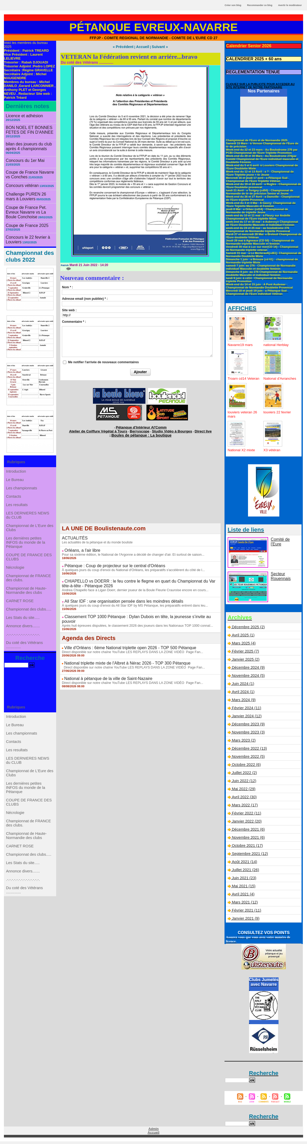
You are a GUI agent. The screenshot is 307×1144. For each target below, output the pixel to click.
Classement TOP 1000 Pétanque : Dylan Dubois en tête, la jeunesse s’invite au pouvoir (135, 611)
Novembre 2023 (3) (247, 735)
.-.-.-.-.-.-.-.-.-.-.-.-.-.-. (23, 657)
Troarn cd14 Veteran (237, 379)
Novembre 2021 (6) (247, 840)
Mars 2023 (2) (243, 743)
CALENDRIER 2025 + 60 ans (250, 58)
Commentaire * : (74, 321)
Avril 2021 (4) (242, 897)
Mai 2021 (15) (243, 889)
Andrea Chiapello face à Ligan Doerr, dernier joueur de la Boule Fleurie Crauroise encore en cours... (131, 585)
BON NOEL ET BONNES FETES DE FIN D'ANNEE (27, 126)
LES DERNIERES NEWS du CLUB (27, 515)
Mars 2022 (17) (244, 808)
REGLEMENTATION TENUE (249, 71)
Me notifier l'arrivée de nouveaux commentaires (103, 361)
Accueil (142, 46)
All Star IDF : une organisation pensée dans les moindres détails (116, 596)
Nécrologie (16, 575)
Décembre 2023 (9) (247, 727)
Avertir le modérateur (290, 5)
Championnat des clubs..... (28, 625)
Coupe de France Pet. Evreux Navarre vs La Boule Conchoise (30, 202)
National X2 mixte (242, 452)
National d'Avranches (273, 379)
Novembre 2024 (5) (247, 678)
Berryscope (139, 429)
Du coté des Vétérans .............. (24, 669)
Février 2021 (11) (246, 913)
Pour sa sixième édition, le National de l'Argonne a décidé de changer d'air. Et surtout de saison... (129, 551)
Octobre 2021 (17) (247, 848)
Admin (153, 1131)
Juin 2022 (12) (243, 783)
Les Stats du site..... (23, 636)
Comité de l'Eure (284, 542)
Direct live (192, 429)
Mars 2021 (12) (244, 905)
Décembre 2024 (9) (247, 670)
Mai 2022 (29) (243, 791)
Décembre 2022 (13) (248, 751)
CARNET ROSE (20, 615)
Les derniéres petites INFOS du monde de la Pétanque (25, 546)
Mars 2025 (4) (243, 646)
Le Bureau (15, 471)
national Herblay (276, 343)
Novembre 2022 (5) (247, 759)
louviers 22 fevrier (277, 415)
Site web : (69, 310)
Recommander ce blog (260, 5)
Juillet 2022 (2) (244, 775)
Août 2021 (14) (244, 864)
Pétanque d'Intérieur (141, 426)
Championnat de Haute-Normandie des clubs (26, 602)
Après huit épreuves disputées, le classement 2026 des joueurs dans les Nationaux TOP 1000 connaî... (133, 615)
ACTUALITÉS (73, 535)
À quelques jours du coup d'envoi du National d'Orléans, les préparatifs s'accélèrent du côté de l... (129, 566)
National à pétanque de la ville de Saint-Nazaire (102, 666)
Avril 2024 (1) (242, 694)
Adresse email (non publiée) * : (85, 298)
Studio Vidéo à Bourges (166, 429)
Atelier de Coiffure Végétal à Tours (105, 429)
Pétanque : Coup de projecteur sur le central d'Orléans (108, 562)
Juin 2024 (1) (242, 686)
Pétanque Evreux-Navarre (153, 27)
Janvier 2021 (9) (245, 921)
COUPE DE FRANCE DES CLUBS (29, 563)
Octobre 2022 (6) (245, 767)
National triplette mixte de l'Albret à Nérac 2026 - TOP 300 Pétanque (119, 651)
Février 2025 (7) (245, 654)
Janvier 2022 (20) (246, 824)
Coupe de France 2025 (24, 215)
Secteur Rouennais (279, 578)
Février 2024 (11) (246, 710)
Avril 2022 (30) (243, 799)
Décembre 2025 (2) (247, 629)
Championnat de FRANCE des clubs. (28, 588)
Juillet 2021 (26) (245, 872)
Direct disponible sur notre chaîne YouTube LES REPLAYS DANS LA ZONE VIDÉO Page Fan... (129, 640)
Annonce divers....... (23, 646)
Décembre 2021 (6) (247, 832)
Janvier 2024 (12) (246, 719)
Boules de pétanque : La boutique (141, 433)
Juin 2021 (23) (243, 880)
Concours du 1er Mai (23, 154)
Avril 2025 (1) (242, 638)
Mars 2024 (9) (243, 702)
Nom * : (67, 287)
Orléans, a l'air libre (80, 547)
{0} (65, 268)
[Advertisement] (140, 483)
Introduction (16, 460)
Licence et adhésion (22, 116)
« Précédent (125, 46)
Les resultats (17, 502)
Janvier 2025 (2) (245, 662)
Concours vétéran (20, 178)
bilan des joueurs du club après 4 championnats (26, 141)
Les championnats (22, 481)
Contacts (14, 492)
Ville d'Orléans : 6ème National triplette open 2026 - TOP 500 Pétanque (122, 637)
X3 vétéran (272, 452)
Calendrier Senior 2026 (246, 46)
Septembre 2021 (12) (249, 856)
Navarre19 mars (241, 343)
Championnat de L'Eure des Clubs (29, 529)
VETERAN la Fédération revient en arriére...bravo (129, 56)
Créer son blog (233, 5)
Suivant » (157, 46)
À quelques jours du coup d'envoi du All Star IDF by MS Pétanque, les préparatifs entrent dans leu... (131, 600)
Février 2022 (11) (246, 816)
